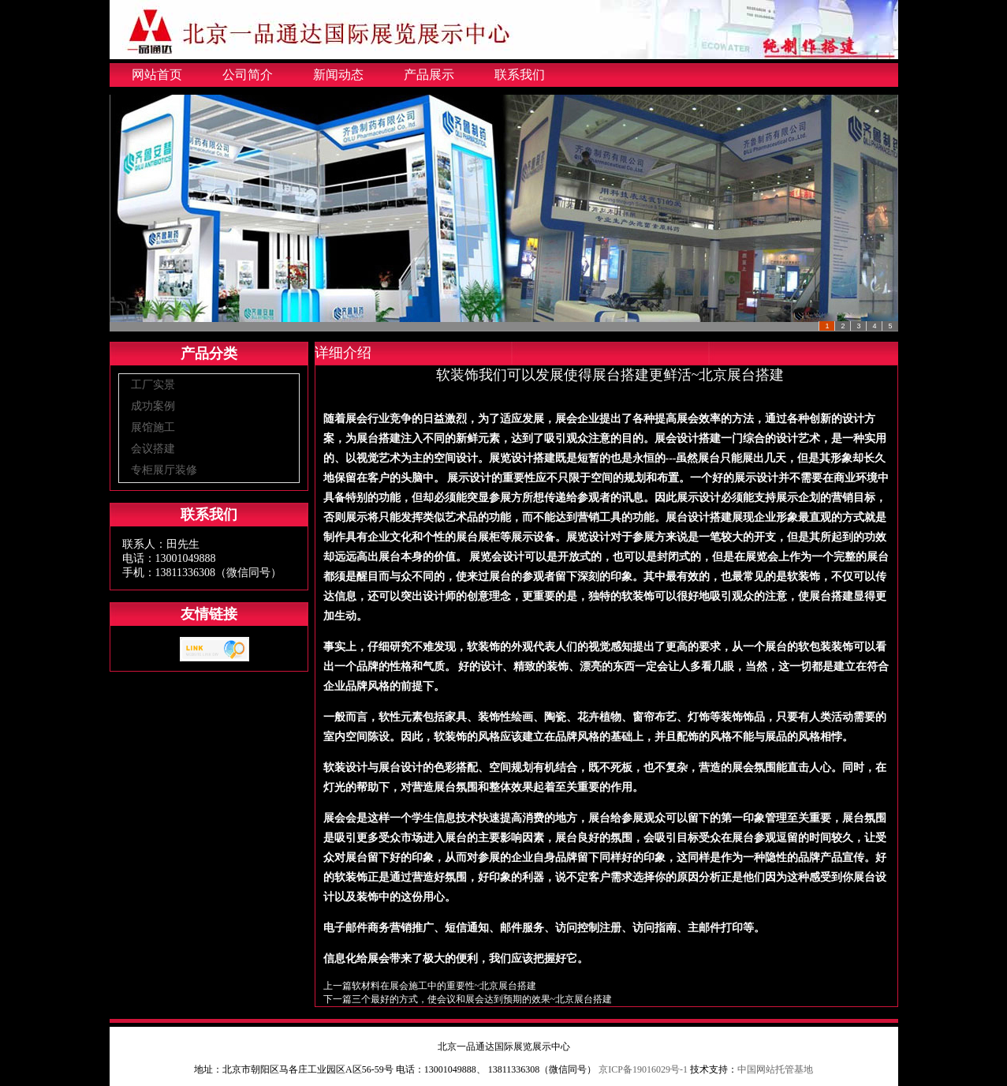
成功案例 (153, 406)
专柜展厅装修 (164, 470)
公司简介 (247, 74)
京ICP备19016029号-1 (643, 1069)
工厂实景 (153, 385)
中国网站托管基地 (775, 1069)
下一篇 (337, 999)
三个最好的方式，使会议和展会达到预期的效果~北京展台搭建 (482, 999)
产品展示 (429, 74)
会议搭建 (153, 449)
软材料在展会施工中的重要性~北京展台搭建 (444, 985)
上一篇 (337, 985)
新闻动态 (338, 74)
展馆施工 (153, 427)
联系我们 (519, 74)
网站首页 (157, 74)
